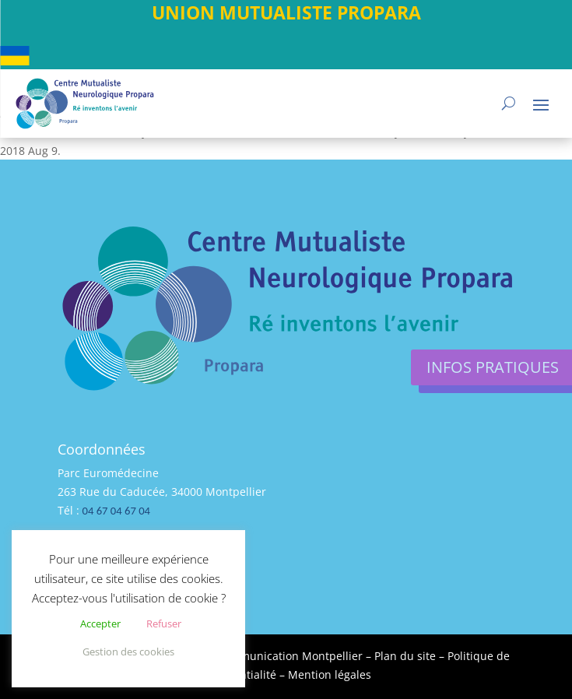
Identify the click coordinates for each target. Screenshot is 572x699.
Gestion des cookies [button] (128, 652)
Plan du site (405, 655)
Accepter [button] (100, 623)
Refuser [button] (163, 623)
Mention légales (329, 674)
